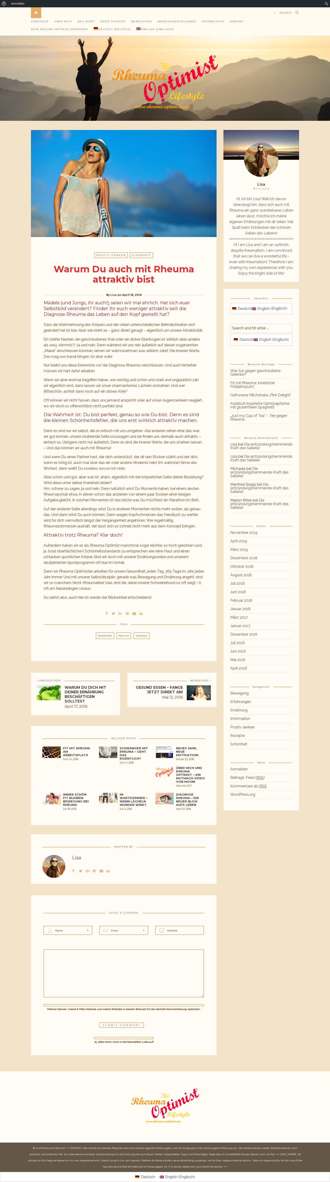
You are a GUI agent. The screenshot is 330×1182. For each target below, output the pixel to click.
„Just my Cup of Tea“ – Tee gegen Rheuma (258, 417)
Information (240, 718)
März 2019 (239, 549)
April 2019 (238, 541)
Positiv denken (111, 255)
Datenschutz (213, 21)
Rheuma (124, 635)
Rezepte (237, 735)
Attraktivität (105, 635)
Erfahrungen (240, 702)
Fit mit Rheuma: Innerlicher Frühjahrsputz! (252, 385)
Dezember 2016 (243, 634)
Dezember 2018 (243, 558)
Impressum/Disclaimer (176, 21)
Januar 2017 (240, 626)
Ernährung (239, 710)
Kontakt (237, 21)
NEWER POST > (200, 680)
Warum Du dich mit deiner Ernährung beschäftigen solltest (85, 694)
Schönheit (141, 255)
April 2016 (238, 668)
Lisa (113, 295)
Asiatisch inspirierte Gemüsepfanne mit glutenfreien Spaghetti (259, 405)
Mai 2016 (237, 660)
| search (283, 12)
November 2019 (244, 532)
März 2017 (239, 617)
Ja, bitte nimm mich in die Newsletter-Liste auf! (124, 1040)
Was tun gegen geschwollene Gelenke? (255, 373)
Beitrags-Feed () (247, 777)
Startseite (40, 21)
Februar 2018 (241, 600)
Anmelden (18, 3)
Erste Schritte (113, 21)
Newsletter (141, 21)
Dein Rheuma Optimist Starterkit (59, 29)
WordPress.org (242, 794)
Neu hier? (86, 21)
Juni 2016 (238, 651)
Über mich (63, 21)
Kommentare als (248, 786)
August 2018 (241, 575)
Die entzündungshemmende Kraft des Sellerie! (261, 446)
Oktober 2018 (241, 566)
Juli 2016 (237, 643)
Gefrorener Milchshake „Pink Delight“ (260, 395)
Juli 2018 (237, 583)
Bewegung (239, 693)
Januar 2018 (240, 609)
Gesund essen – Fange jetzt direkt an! (159, 689)
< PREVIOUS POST (49, 680)
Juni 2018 (238, 592)
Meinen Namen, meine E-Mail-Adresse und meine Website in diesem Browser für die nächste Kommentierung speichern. (124, 1009)
